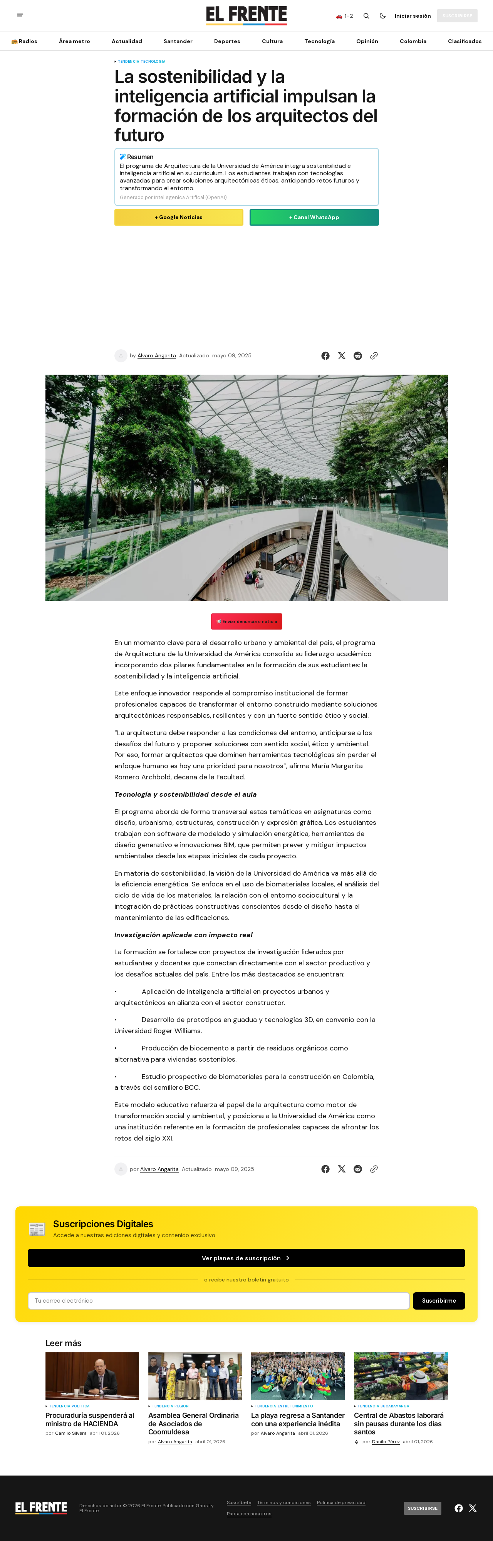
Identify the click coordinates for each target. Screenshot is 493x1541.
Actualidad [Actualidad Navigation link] (127, 41)
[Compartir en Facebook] (327, 356)
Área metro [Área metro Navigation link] (74, 41)
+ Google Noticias (179, 217)
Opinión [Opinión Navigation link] (367, 41)
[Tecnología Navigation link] (319, 41)
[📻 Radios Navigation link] (26, 41)
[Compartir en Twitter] (342, 356)
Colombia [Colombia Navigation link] (413, 41)
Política (80, 1406)
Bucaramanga (395, 1406)
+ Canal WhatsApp (314, 217)
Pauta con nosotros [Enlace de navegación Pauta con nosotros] (249, 1513)
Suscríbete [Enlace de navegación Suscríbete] (239, 1502)
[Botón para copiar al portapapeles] (372, 356)
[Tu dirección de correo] (219, 1301)
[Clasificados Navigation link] (462, 41)
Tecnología (153, 62)
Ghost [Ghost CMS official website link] (203, 1505)
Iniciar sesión (413, 15)
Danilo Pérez (386, 1441)
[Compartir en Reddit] (358, 356)
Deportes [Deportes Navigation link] (227, 41)
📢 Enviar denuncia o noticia (246, 621)
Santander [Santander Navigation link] (178, 41)
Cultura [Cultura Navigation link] (272, 41)
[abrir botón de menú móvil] (20, 16)
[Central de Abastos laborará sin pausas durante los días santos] (401, 1425)
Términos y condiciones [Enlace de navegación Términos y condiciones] (284, 1502)
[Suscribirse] (457, 15)
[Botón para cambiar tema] (382, 16)
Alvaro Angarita (157, 355)
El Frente (89, 1510)
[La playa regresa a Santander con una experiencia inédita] (298, 1421)
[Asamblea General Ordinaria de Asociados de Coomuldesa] (195, 1425)
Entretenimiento (296, 1406)
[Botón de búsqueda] (366, 16)
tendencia (128, 62)
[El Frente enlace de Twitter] (472, 1508)
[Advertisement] (246, 283)
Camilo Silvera (71, 1433)
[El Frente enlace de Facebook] (460, 1508)
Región (181, 1406)
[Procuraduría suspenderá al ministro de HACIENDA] (92, 1421)
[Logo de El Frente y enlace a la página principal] (246, 15)
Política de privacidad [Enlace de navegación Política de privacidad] (341, 1502)
